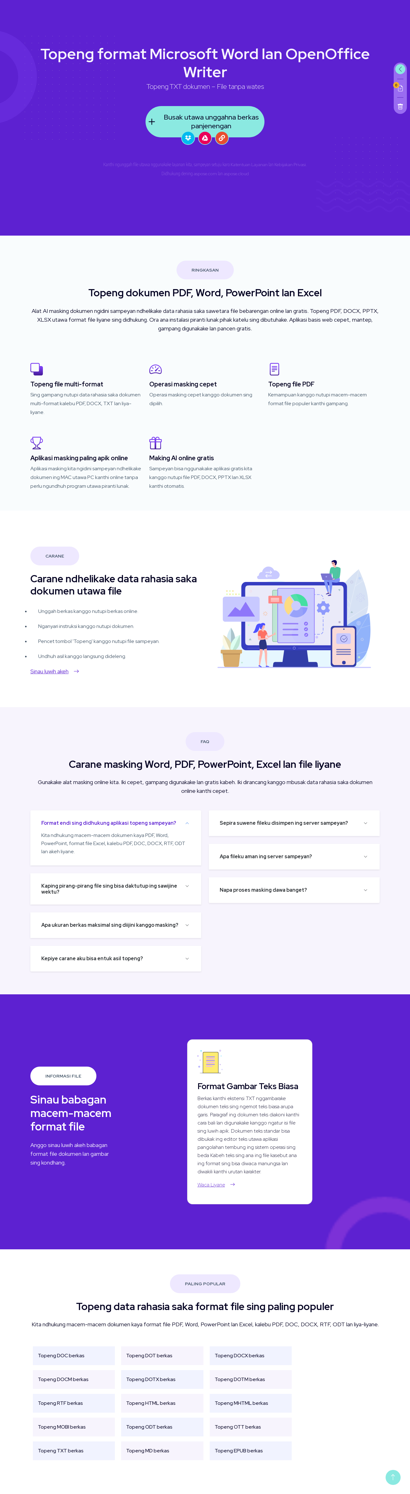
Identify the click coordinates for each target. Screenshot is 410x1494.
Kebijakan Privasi (290, 164)
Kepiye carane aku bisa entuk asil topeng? (85, 958)
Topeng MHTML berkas (241, 1410)
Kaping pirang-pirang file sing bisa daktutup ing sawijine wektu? (102, 889)
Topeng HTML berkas (151, 1410)
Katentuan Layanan (249, 164)
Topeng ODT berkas (149, 1434)
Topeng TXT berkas (61, 1458)
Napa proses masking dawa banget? (271, 890)
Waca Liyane (224, 1184)
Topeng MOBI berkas (62, 1434)
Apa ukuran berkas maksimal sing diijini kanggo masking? (102, 925)
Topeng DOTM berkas (240, 1387)
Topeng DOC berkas (61, 1363)
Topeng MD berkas (147, 1458)
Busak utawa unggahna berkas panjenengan (202, 121)
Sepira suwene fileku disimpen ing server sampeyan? (291, 823)
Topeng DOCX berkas (239, 1363)
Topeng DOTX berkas (151, 1387)
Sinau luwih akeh (47, 671)
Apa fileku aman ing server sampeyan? (273, 856)
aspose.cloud (236, 173)
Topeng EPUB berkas (239, 1458)
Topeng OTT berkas (238, 1434)
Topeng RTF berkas (60, 1410)
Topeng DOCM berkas (63, 1387)
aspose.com (205, 173)
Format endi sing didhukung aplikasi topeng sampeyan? (101, 823)
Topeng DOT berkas (149, 1363)
